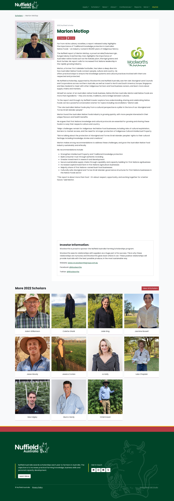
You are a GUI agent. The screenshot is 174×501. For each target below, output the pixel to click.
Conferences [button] (125, 7)
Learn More (24, 476)
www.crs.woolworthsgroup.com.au (83, 263)
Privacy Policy (37, 487)
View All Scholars (150, 288)
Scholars (19, 15)
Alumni (155, 7)
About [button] (113, 7)
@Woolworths (75, 267)
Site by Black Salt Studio (149, 487)
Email (71, 38)
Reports (137, 7)
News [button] (104, 7)
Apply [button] (85, 7)
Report (61, 38)
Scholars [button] (95, 7)
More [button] (146, 7)
